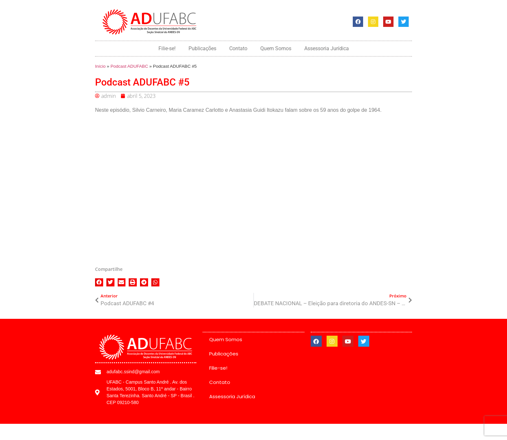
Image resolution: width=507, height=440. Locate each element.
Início (100, 66)
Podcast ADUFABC (129, 66)
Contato (238, 48)
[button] (99, 282)
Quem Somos (275, 48)
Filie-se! (167, 48)
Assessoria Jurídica (326, 48)
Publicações (202, 48)
